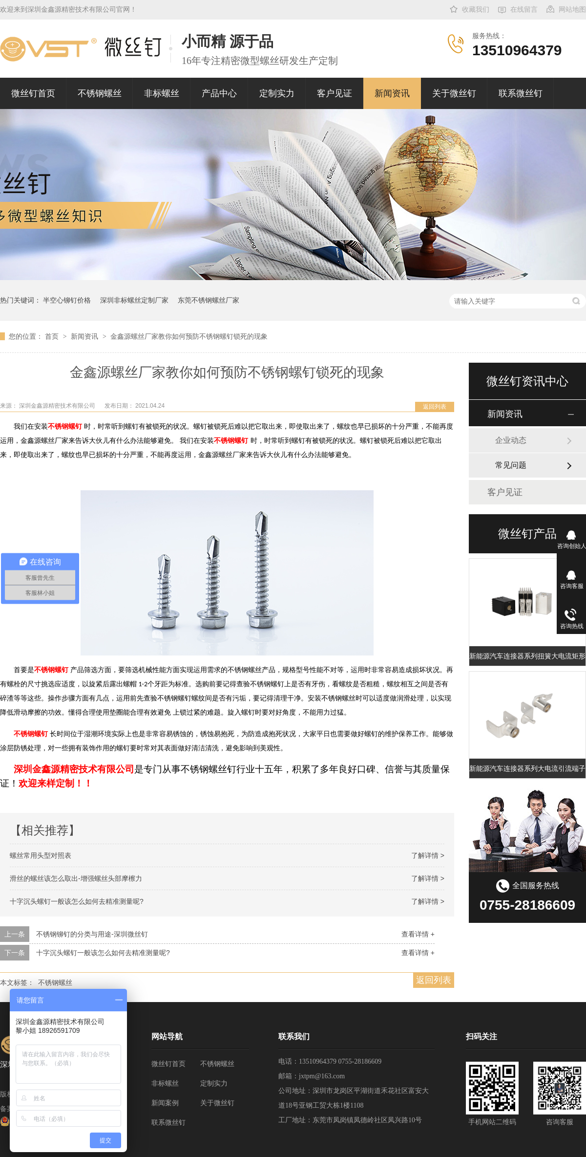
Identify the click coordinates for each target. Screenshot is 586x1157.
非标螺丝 (161, 93)
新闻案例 (165, 1103)
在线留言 (524, 9)
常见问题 (510, 465)
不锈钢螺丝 (100, 93)
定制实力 (276, 93)
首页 (53, 336)
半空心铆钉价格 (67, 300)
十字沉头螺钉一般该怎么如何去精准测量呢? (77, 901)
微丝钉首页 (33, 93)
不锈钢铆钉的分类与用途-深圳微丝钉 (92, 934)
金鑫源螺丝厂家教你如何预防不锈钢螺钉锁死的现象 (189, 336)
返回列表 (434, 406)
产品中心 (219, 93)
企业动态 (510, 440)
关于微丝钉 (454, 93)
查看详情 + (418, 934)
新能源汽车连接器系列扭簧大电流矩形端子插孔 (527, 656)
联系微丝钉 (521, 93)
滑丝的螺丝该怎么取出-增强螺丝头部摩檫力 (76, 878)
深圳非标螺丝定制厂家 (134, 300)
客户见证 (334, 93)
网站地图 (572, 9)
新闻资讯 (392, 93)
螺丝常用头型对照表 (40, 855)
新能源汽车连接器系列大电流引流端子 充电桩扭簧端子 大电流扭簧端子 (527, 768)
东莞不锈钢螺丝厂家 (208, 300)
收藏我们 (475, 9)
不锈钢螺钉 (65, 426)
